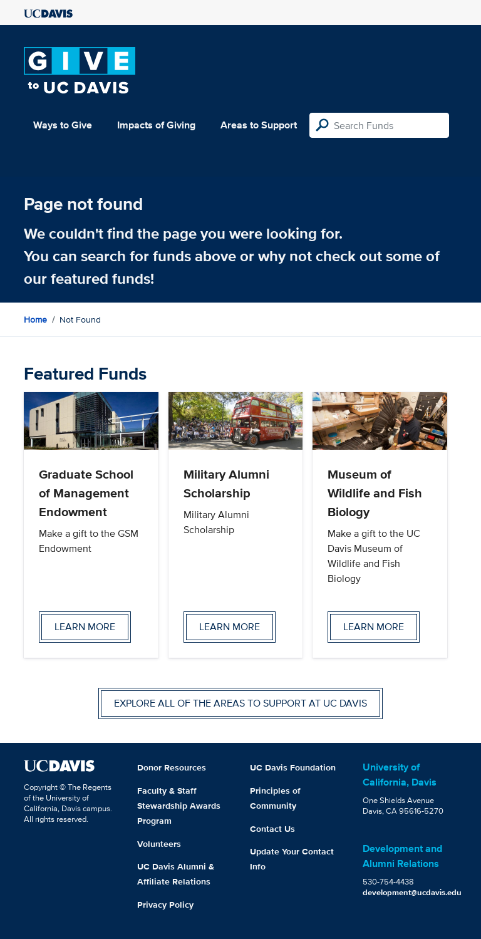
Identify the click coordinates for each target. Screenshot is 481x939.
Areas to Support (258, 125)
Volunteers (159, 844)
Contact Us (272, 828)
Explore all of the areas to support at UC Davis (240, 703)
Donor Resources (171, 767)
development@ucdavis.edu (412, 892)
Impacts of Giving (156, 125)
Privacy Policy (165, 904)
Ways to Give (62, 125)
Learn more (84, 627)
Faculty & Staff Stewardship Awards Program (178, 805)
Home (35, 319)
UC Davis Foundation (293, 767)
